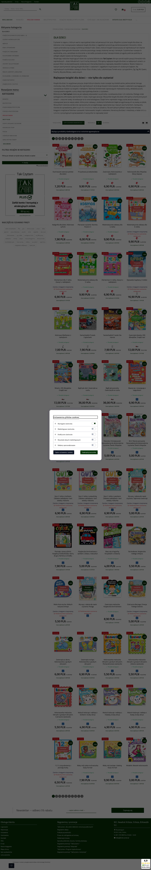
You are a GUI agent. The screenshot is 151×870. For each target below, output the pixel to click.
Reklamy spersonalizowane (66, 445)
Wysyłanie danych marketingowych (69, 440)
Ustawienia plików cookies (66, 417)
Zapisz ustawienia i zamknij (64, 452)
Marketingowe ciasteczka (66, 429)
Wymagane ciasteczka (65, 423)
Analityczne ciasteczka (65, 434)
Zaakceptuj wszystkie (89, 452)
